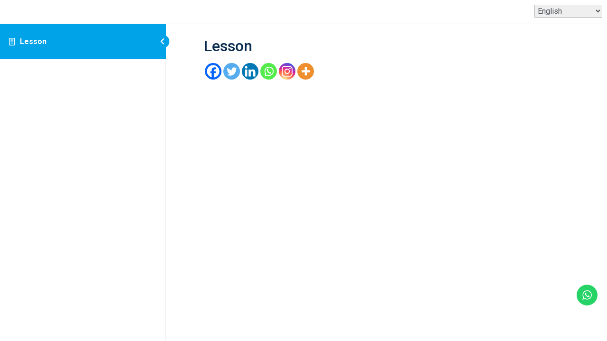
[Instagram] (287, 71)
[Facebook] (213, 71)
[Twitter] (231, 71)
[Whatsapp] (268, 71)
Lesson (33, 41)
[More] (305, 71)
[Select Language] (568, 11)
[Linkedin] (250, 71)
